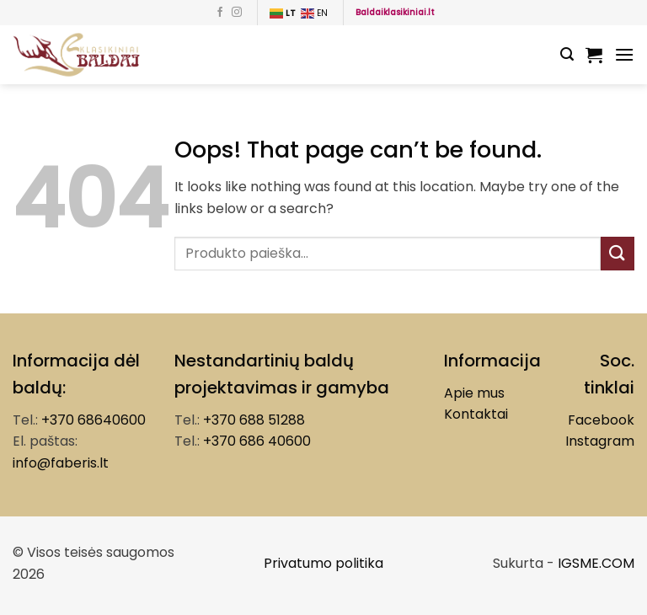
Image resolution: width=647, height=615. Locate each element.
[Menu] (624, 54)
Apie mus (474, 393)
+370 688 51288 (254, 420)
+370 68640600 (93, 420)
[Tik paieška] (567, 54)
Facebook (601, 420)
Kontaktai (476, 414)
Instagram (599, 441)
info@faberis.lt (61, 463)
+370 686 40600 (257, 441)
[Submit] (617, 253)
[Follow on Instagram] (237, 13)
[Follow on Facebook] (220, 13)
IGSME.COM (596, 563)
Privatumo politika (323, 563)
